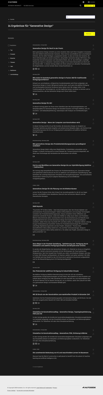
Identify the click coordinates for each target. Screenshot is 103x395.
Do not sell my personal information (25, 390)
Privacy (55, 388)
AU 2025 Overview (29, 6)
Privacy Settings (11, 390)
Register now (88, 5)
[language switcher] (84, 2)
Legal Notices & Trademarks (44, 388)
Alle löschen (11, 38)
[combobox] (88, 33)
